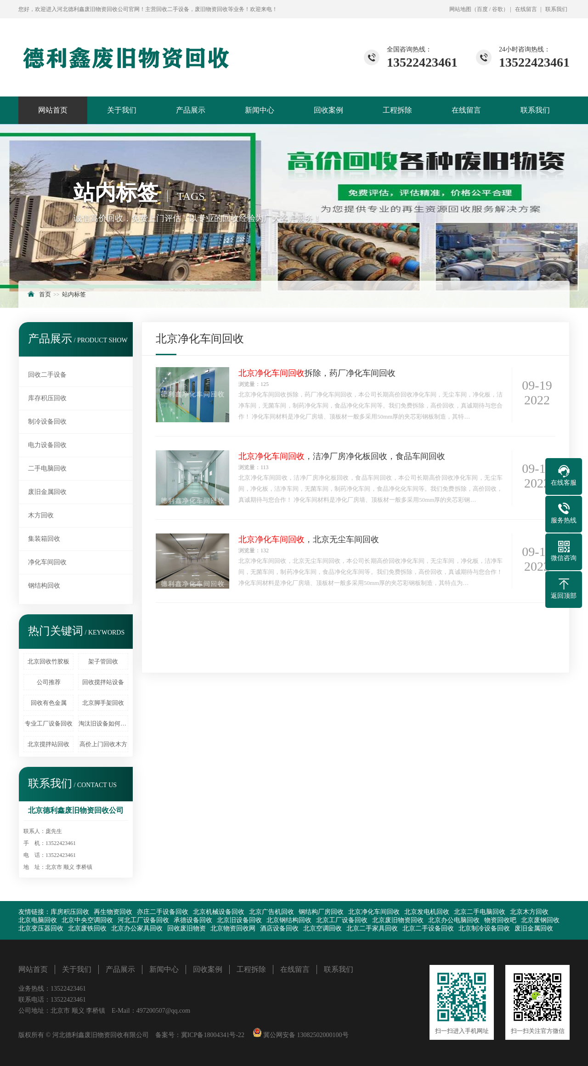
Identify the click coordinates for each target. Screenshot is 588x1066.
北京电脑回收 (37, 920)
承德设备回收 (193, 920)
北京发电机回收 (426, 911)
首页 (45, 294)
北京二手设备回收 (428, 928)
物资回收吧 (500, 920)
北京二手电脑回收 (479, 911)
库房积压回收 (70, 911)
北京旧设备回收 (239, 920)
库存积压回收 (47, 398)
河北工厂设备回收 (143, 920)
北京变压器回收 (40, 928)
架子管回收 (103, 661)
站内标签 (74, 294)
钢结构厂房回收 (321, 911)
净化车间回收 (47, 562)
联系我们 (556, 9)
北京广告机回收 (271, 911)
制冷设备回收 (47, 421)
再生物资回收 (113, 911)
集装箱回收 (44, 538)
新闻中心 (259, 110)
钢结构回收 (44, 585)
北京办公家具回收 (137, 928)
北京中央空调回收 (87, 920)
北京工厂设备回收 (342, 920)
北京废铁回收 (87, 928)
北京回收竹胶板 (48, 661)
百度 (482, 9)
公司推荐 (49, 682)
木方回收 (41, 515)
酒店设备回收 (279, 928)
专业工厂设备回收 (49, 723)
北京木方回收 (529, 911)
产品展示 (190, 110)
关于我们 (121, 110)
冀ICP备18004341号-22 (212, 1035)
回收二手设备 (47, 374)
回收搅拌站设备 (103, 682)
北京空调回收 (322, 928)
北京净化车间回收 (374, 911)
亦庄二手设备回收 (162, 911)
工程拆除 (397, 110)
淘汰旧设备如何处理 (103, 723)
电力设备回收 (47, 445)
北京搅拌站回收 (48, 744)
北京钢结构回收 (288, 920)
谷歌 (497, 9)
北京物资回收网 (232, 928)
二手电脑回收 (47, 468)
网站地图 (460, 9)
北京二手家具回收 (372, 928)
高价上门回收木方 (103, 744)
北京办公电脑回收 (454, 920)
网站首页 (53, 110)
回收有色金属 (49, 702)
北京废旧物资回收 (398, 920)
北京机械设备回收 (218, 911)
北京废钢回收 (540, 920)
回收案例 (328, 110)
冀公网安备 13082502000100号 (305, 1035)
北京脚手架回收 (103, 702)
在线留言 (526, 9)
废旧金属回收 (47, 491)
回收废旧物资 (186, 928)
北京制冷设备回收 (484, 928)
